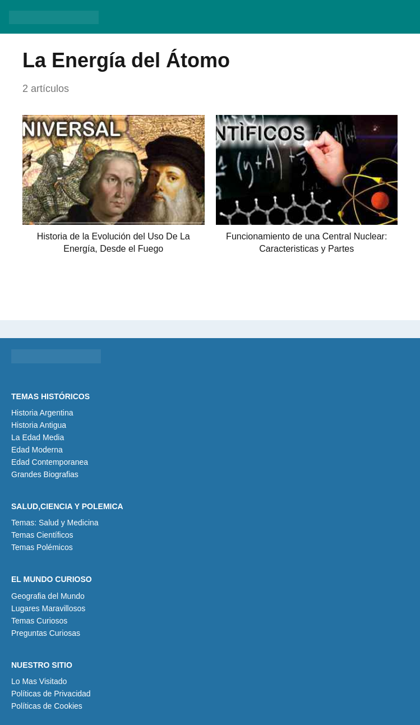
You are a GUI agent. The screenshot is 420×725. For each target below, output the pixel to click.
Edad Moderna (37, 449)
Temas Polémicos (42, 547)
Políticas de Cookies (46, 705)
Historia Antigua (38, 425)
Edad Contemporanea (49, 462)
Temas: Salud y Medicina (55, 522)
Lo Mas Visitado (39, 681)
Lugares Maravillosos (48, 608)
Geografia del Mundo (48, 596)
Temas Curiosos (39, 620)
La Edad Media (37, 437)
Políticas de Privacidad (51, 693)
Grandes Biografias (45, 474)
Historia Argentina (42, 412)
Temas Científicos (42, 534)
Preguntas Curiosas (45, 633)
